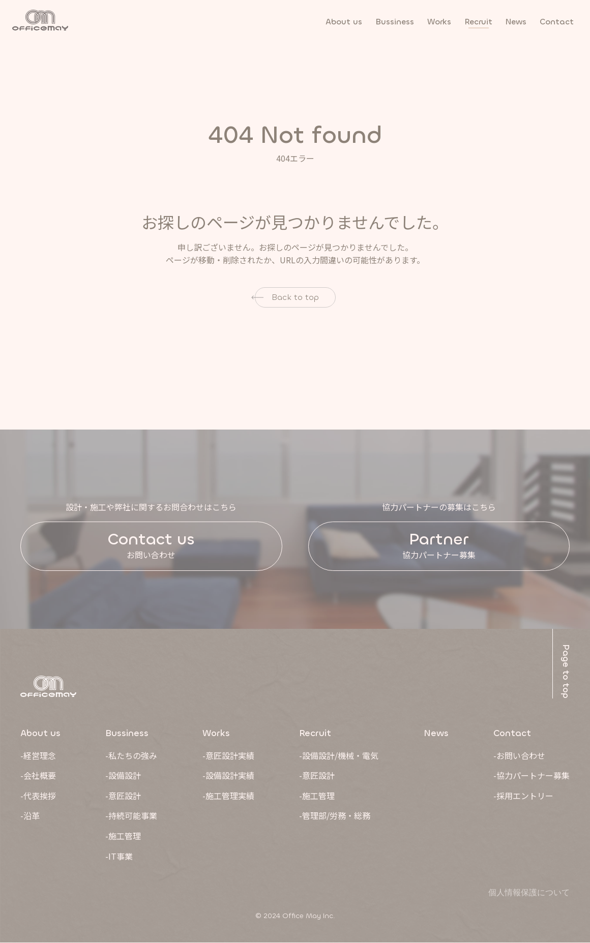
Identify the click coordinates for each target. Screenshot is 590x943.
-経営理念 (38, 755)
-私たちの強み (131, 755)
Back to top (295, 297)
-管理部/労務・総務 (334, 816)
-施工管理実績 (228, 795)
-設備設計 (123, 776)
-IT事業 (119, 856)
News (436, 733)
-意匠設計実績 (228, 755)
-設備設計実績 (228, 776)
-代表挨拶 (38, 795)
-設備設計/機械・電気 (338, 755)
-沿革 (30, 816)
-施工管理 (123, 836)
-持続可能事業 (131, 816)
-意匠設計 (123, 795)
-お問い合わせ (519, 755)
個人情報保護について (529, 893)
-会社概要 (38, 776)
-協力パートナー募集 (531, 776)
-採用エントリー (523, 795)
